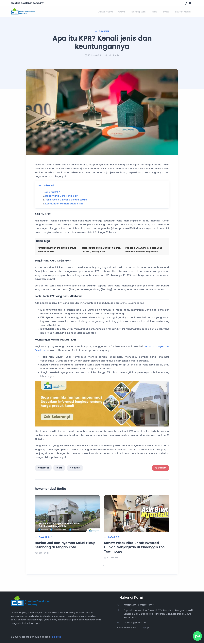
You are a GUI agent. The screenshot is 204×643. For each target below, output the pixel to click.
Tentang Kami (138, 11)
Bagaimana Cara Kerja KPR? (61, 195)
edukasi (76, 467)
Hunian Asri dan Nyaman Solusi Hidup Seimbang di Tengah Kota (65, 545)
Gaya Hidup (45, 537)
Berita (166, 11)
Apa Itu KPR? (52, 192)
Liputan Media (183, 11)
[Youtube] (144, 628)
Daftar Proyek (105, 11)
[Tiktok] (186, 3)
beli (60, 467)
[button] (100, 565)
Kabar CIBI (114, 537)
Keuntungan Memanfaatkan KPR (64, 203)
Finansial (104, 31)
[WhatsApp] (197, 636)
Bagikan (160, 468)
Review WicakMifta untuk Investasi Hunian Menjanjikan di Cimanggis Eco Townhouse (134, 547)
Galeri (121, 11)
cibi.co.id (56, 636)
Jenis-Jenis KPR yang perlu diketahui (66, 199)
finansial (44, 467)
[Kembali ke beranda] (23, 11)
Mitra (154, 11)
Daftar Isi (46, 186)
